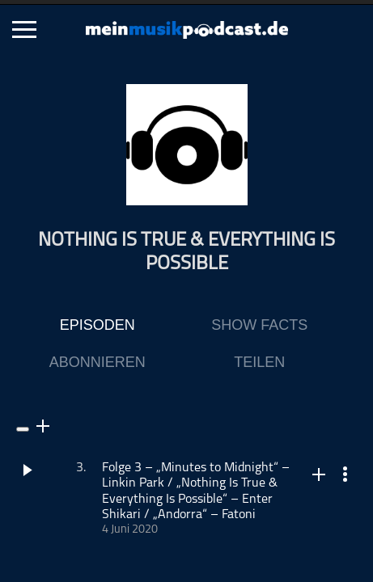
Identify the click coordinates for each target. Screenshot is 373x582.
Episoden (97, 325)
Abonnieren (97, 362)
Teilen (259, 362)
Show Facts (259, 325)
